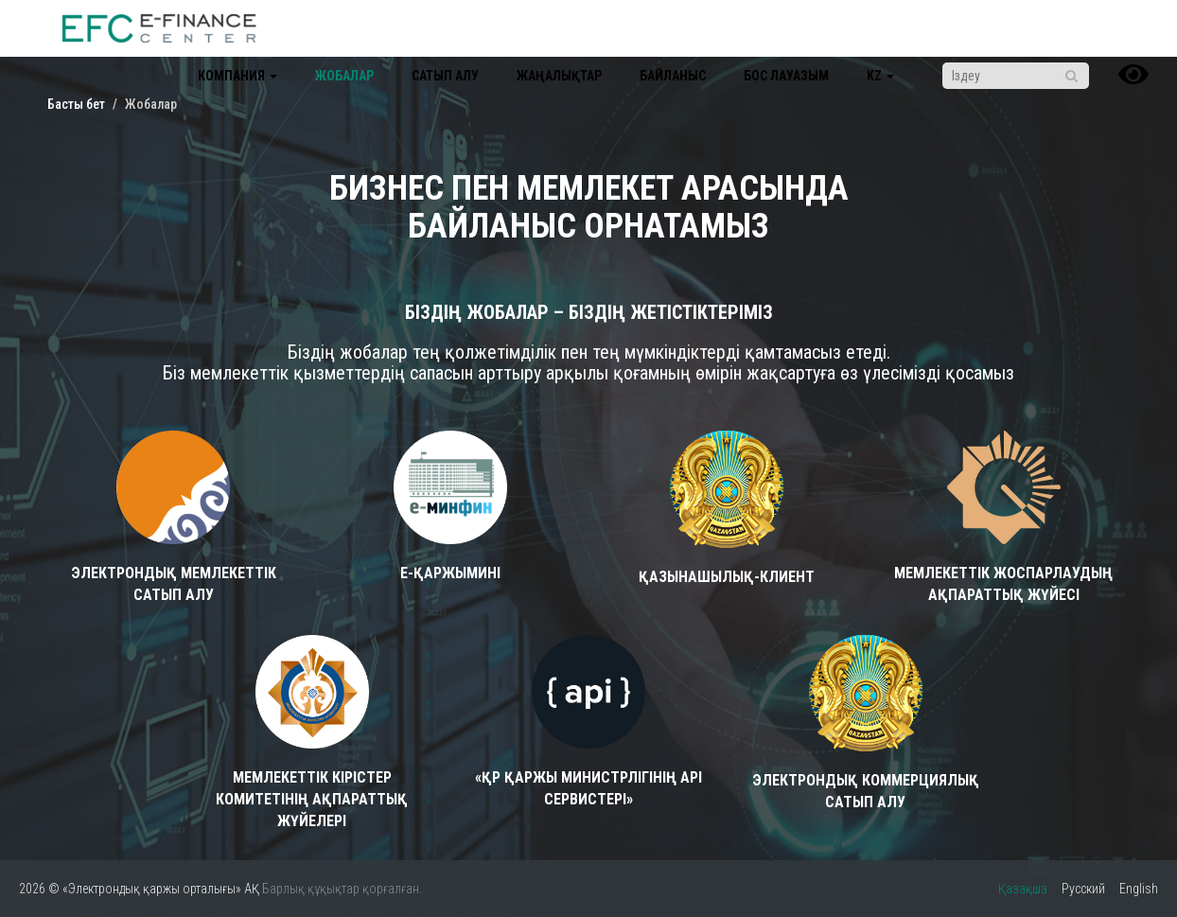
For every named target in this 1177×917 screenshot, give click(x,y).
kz (880, 75)
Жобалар (344, 75)
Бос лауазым (786, 75)
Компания (237, 75)
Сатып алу (445, 75)
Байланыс (673, 75)
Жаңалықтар (559, 75)
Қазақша (1022, 888)
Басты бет (76, 104)
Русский (1083, 888)
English (1138, 888)
